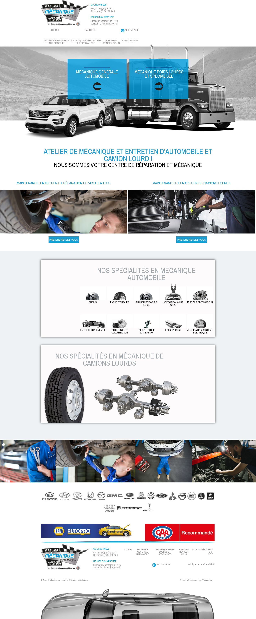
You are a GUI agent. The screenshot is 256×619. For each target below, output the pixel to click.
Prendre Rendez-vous (63, 239)
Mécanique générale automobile (56, 41)
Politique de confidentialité (201, 564)
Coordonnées (199, 549)
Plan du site (210, 552)
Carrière (90, 30)
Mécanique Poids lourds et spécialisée (86, 41)
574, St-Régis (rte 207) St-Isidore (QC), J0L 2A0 (102, 9)
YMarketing (207, 580)
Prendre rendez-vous (111, 41)
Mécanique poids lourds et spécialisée (159, 79)
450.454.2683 (129, 30)
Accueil (55, 30)
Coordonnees (129, 40)
